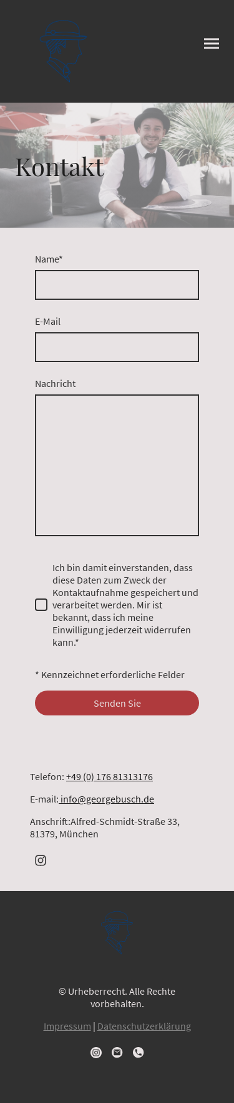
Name (49, 259)
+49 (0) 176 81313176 (109, 776)
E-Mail (48, 321)
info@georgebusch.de (106, 799)
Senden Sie (117, 703)
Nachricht (55, 383)
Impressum (67, 1026)
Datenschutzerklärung (144, 1026)
